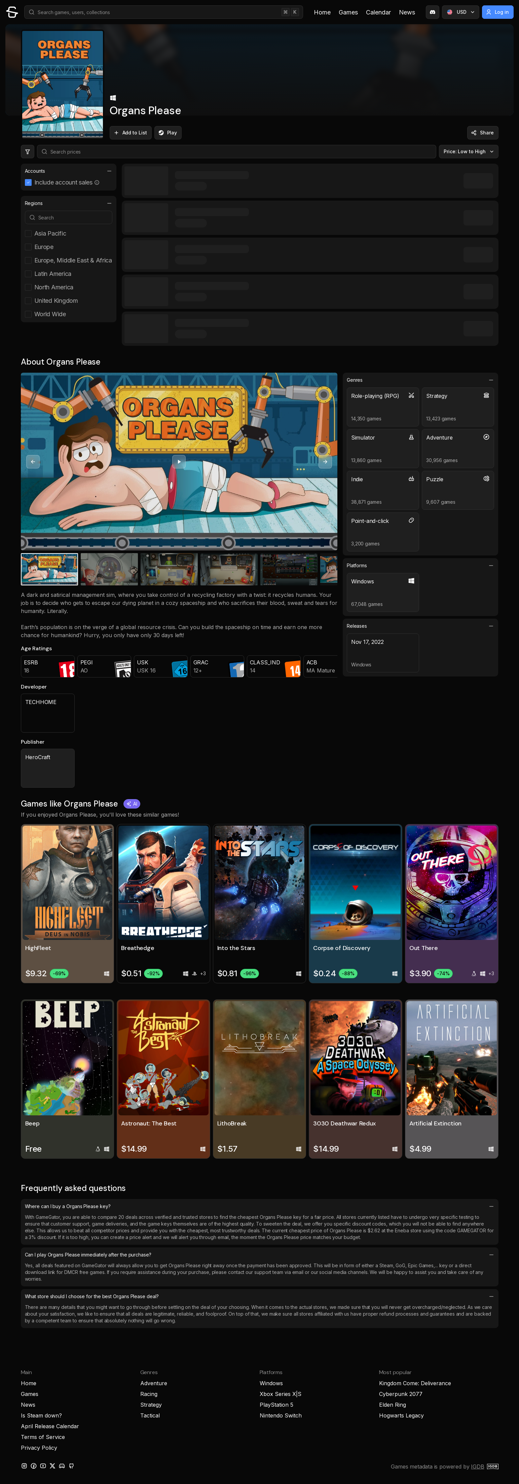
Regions (68, 203)
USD (461, 12)
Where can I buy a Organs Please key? (259, 1206)
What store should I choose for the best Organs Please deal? (259, 1296)
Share (482, 132)
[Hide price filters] (27, 151)
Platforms (420, 566)
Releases (420, 626)
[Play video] (179, 461)
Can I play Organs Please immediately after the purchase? (259, 1255)
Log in (497, 12)
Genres (420, 380)
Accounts (68, 171)
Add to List (130, 132)
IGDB (477, 1466)
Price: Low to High (469, 151)
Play (167, 132)
